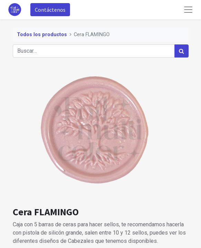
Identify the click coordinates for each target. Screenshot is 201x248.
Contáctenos (50, 9)
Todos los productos (42, 35)
